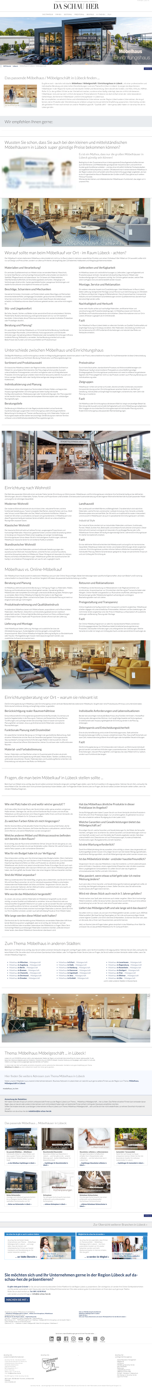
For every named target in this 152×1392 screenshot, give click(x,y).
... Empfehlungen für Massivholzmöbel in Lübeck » (55, 1164)
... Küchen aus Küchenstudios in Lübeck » (19, 1204)
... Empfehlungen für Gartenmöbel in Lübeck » (130, 1163)
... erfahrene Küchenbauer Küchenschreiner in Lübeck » (93, 1205)
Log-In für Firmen (122, 1376)
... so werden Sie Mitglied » (96, 1256)
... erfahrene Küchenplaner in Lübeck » (54, 1204)
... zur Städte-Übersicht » (26, 1256)
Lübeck (15, 66)
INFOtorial (7, 66)
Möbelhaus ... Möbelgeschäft (25, 962)
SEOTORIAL (68, 14)
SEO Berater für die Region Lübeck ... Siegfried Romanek (20, 1316)
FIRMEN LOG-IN (143, 0)
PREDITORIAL (79, 14)
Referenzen (120, 1368)
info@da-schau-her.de (41, 1294)
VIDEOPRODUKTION (123, 1370)
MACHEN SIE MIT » (17, 1299)
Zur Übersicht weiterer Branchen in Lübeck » (120, 1224)
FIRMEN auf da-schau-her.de (125, 1365)
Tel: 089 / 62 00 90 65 (38, 1291)
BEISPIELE (90, 14)
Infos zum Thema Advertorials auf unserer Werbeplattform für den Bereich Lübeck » (102, 1316)
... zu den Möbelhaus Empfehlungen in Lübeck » (21, 1163)
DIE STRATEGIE (47, 14)
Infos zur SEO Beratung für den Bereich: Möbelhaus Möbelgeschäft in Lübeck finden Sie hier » (90, 1313)
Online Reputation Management (126, 1360)
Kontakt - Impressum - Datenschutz (127, 1373)
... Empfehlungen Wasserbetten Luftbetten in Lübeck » (93, 1164)
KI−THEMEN (100, 14)
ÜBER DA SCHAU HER (124, 1371)
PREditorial (120, 1361)
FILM (109, 14)
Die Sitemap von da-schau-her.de (126, 1375)
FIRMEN (58, 14)
